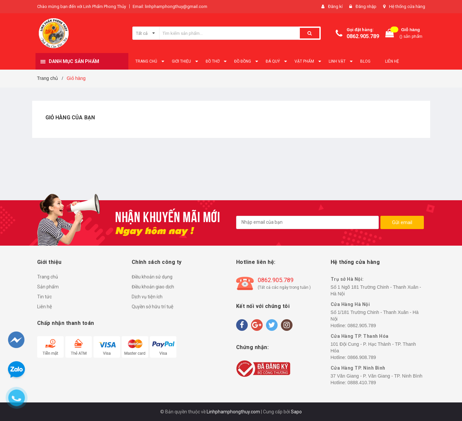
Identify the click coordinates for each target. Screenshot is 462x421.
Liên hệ (44, 306)
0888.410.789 (362, 382)
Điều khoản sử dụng (152, 276)
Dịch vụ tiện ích (147, 296)
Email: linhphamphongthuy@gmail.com (170, 6)
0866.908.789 (362, 357)
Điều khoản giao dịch (153, 286)
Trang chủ (47, 276)
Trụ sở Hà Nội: (347, 279)
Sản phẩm (48, 286)
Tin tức (44, 296)
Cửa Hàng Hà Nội (350, 304)
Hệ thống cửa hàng (407, 6)
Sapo (296, 411)
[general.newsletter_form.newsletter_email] (307, 222)
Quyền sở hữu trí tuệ (152, 306)
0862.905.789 (363, 36)
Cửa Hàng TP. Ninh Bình (358, 368)
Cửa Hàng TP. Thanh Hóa (360, 336)
